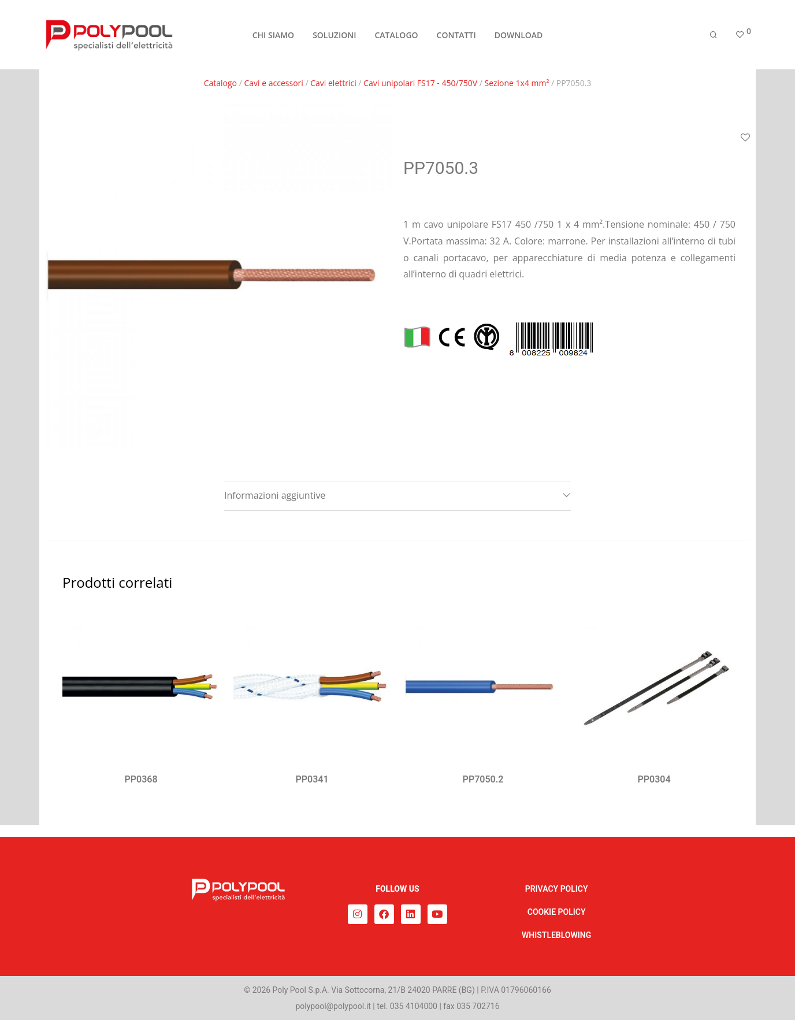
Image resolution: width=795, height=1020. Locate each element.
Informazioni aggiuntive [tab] (274, 495)
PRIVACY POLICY (556, 888)
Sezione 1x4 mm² (516, 82)
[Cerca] (713, 36)
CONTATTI (456, 35)
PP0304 (653, 779)
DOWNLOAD (519, 35)
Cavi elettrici (333, 82)
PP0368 (140, 779)
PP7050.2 (483, 779)
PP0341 (311, 779)
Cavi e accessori (273, 82)
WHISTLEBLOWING (556, 935)
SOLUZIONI (334, 35)
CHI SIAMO (273, 35)
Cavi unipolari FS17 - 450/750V (420, 82)
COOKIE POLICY (556, 912)
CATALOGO (396, 35)
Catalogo (220, 82)
